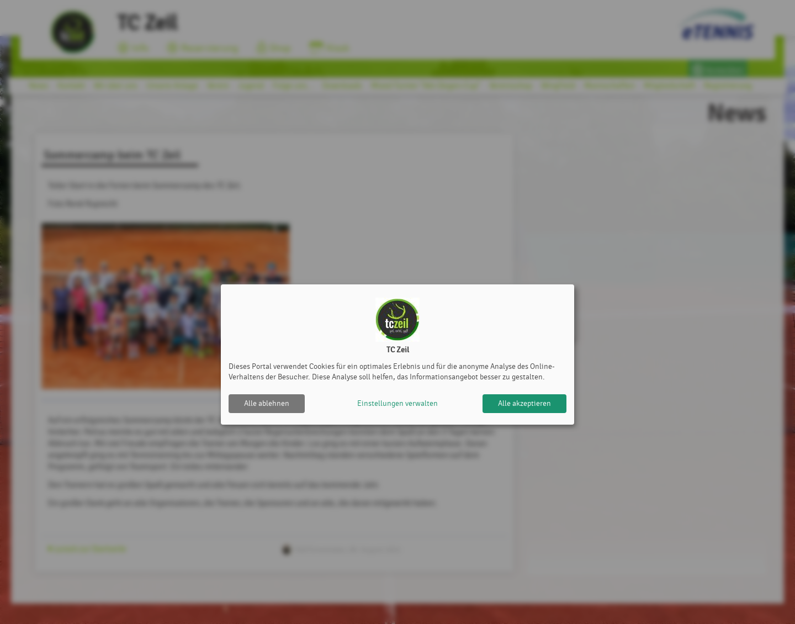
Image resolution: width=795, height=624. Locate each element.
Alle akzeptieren (524, 403)
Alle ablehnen (266, 403)
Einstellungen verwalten (397, 403)
